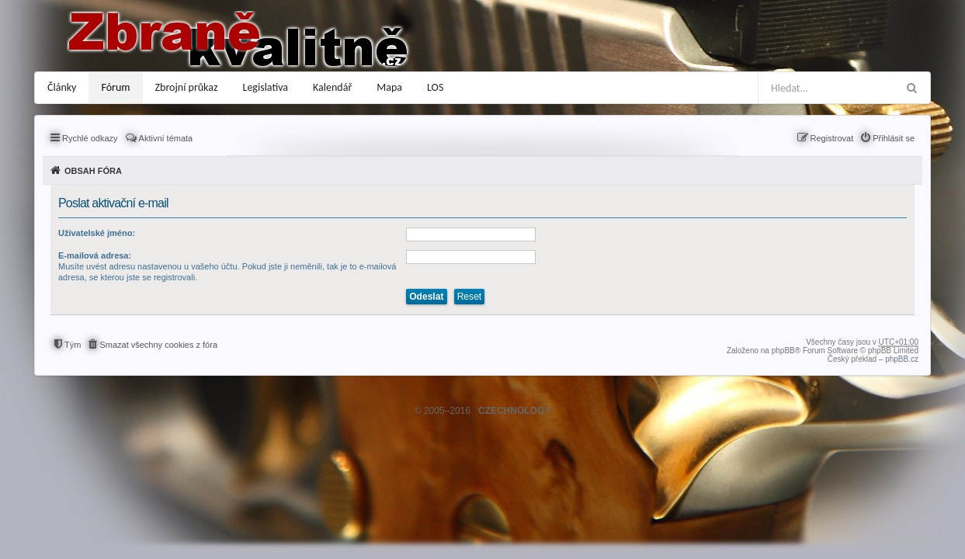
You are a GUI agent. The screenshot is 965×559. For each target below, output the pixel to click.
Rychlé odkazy (90, 138)
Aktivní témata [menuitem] (166, 138)
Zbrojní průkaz (186, 87)
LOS (435, 87)
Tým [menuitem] (72, 344)
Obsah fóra (93, 170)
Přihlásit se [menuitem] (894, 138)
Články (61, 87)
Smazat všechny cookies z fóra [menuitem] (158, 344)
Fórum (115, 87)
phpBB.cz (901, 359)
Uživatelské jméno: (96, 233)
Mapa (389, 87)
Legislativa (266, 87)
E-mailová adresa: (94, 255)
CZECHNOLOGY (514, 410)
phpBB (783, 350)
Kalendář (332, 87)
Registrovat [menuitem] (832, 138)
